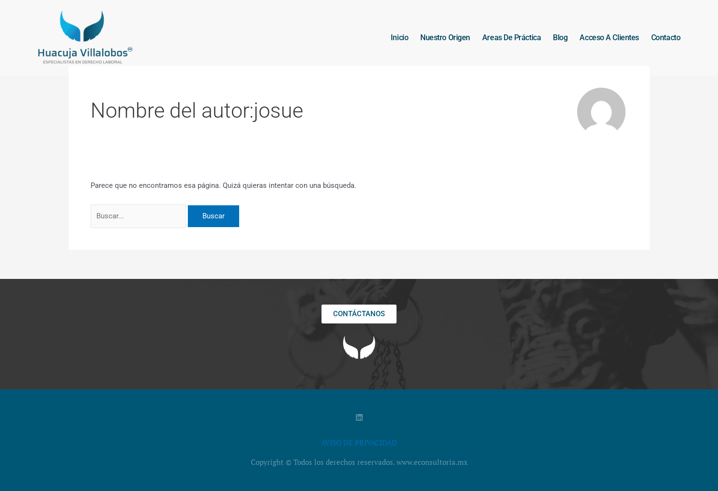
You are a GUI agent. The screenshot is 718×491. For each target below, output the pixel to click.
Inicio (399, 37)
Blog (560, 37)
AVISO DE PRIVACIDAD (359, 442)
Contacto (665, 37)
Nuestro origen (445, 37)
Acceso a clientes (609, 37)
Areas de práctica (511, 37)
